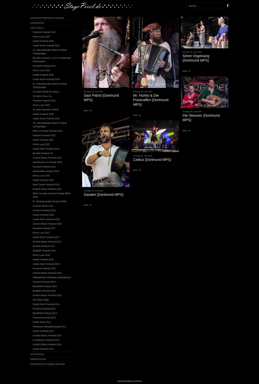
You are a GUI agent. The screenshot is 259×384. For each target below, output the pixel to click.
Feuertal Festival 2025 (44, 32)
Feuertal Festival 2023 (44, 100)
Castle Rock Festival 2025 (46, 45)
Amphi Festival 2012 (43, 349)
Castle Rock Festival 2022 (46, 148)
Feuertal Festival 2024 (44, 66)
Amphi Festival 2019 (43, 180)
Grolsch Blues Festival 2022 (47, 157)
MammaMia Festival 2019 (46, 171)
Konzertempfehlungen (47, 18)
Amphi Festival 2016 (43, 259)
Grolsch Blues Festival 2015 (47, 295)
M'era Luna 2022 (41, 144)
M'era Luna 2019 (41, 175)
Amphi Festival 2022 (43, 140)
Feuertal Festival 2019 (44, 166)
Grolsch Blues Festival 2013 (47, 344)
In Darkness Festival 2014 (46, 340)
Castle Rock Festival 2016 (46, 264)
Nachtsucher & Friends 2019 (47, 162)
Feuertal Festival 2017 (44, 228)
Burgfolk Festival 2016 (44, 250)
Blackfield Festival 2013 (45, 313)
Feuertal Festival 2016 (44, 268)
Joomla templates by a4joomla (129, 381)
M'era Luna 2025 (41, 36)
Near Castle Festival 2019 (46, 184)
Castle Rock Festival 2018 (46, 219)
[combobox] (205, 6)
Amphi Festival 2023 (43, 114)
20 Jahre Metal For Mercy (46, 91)
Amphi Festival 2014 (43, 331)
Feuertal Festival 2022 (44, 135)
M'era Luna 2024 (41, 70)
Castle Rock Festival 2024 (46, 79)
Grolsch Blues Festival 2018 (47, 223)
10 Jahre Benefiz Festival (46, 109)
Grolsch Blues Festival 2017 (47, 241)
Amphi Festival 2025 (43, 41)
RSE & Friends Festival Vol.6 (47, 131)
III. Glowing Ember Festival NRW (49, 201)
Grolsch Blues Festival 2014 (47, 335)
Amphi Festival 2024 (43, 74)
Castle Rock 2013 (42, 322)
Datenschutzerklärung (47, 364)
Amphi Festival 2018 (43, 215)
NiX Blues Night (41, 299)
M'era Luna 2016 (41, 255)
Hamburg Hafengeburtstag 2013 (49, 326)
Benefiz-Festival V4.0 (44, 246)
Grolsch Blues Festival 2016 (47, 273)
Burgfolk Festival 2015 (44, 290)
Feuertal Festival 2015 (44, 282)
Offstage (37, 354)
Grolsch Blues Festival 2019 (47, 189)
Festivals (37, 28)
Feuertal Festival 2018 (44, 210)
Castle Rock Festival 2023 (46, 118)
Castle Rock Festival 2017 (46, 237)
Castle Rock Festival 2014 (46, 304)
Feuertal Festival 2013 (44, 317)
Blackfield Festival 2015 (45, 286)
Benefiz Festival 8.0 (43, 153)
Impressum (38, 359)
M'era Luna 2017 (41, 232)
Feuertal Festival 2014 (44, 308)
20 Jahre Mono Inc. (43, 96)
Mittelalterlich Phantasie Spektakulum (52, 277)
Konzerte (37, 23)
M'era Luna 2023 (41, 105)
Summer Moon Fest (43, 206)
